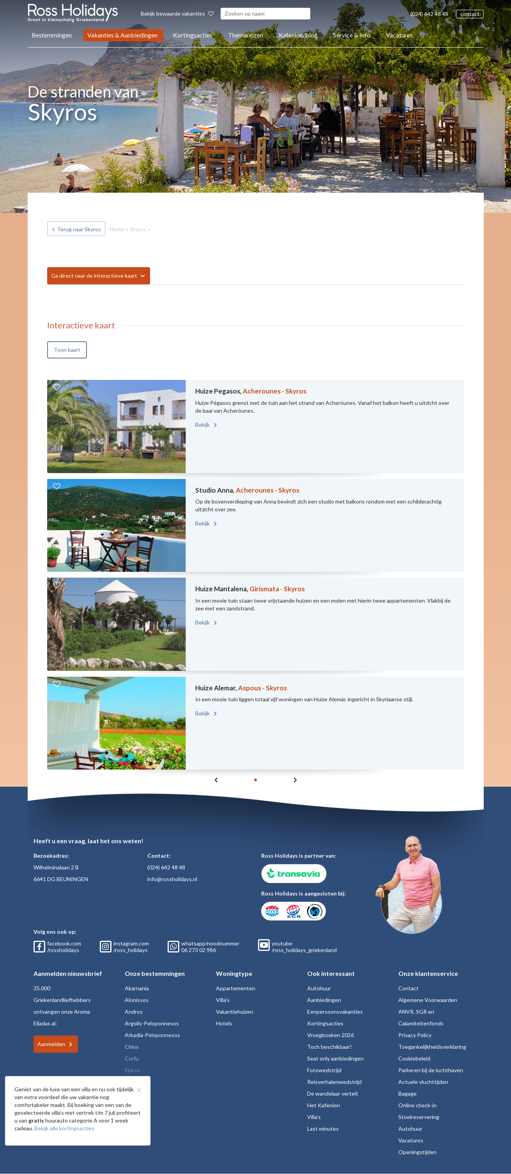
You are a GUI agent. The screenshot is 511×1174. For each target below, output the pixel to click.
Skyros (138, 229)
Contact (408, 988)
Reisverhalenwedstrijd (334, 1081)
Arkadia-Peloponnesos (152, 1035)
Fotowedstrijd (324, 1070)
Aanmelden (51, 1044)
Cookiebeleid (414, 1058)
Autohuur (319, 988)
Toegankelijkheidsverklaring (432, 1046)
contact (469, 14)
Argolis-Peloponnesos (152, 1023)
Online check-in (417, 1105)
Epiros (132, 1070)
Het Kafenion (323, 1105)
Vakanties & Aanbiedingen (122, 35)
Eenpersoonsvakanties (335, 1011)
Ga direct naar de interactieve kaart (94, 275)
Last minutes (323, 1128)
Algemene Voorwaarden (427, 1000)
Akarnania (137, 988)
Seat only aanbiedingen (335, 1058)
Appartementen (235, 988)
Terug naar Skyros (79, 229)
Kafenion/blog (298, 35)
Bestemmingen (52, 35)
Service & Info (351, 35)
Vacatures (399, 35)
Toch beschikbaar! (329, 1046)
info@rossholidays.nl (172, 879)
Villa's (223, 1000)
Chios (132, 1046)
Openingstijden (417, 1152)
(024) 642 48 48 (429, 14)
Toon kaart (67, 349)
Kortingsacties (192, 35)
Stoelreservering (418, 1117)
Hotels (224, 1023)
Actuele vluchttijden (423, 1081)
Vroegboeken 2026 (330, 1035)
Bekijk (203, 424)
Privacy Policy (414, 1035)
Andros (134, 1011)
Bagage (407, 1093)
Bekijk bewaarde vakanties (177, 13)
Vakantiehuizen (234, 1011)
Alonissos (137, 1000)
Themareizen (245, 35)
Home (117, 229)
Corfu (132, 1058)
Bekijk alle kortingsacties (64, 1128)
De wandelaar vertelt (332, 1093)
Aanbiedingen (324, 1000)
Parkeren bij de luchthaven (430, 1070)
